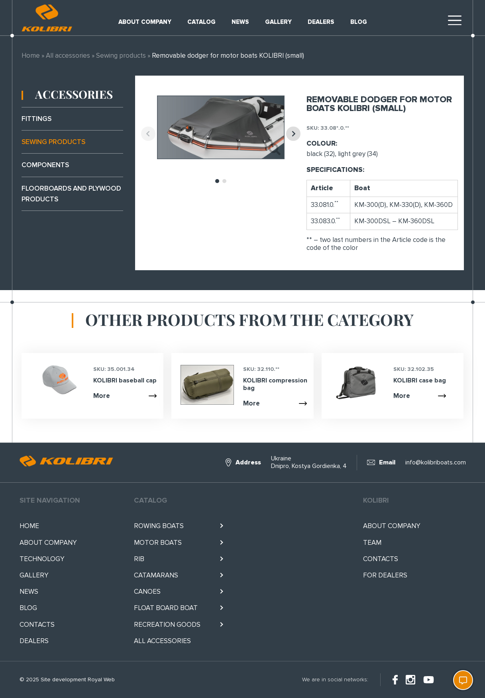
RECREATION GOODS (167, 624)
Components (45, 165)
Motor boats (158, 542)
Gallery (278, 21)
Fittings (36, 119)
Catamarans (156, 575)
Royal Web (101, 679)
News (240, 21)
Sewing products (121, 55)
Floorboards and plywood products (71, 193)
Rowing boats (159, 526)
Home (31, 55)
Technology (42, 559)
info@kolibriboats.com (435, 462)
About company (144, 21)
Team (372, 542)
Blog (358, 21)
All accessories (68, 55)
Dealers (321, 21)
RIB (139, 559)
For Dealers (385, 575)
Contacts (37, 624)
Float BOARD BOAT (166, 608)
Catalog (201, 21)
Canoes (147, 591)
